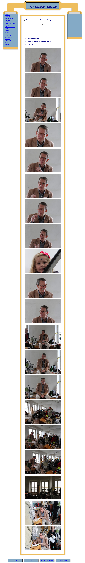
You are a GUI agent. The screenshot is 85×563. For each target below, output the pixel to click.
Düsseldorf (8, 35)
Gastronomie (9, 18)
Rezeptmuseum (9, 46)
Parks (6, 29)
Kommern (7, 39)
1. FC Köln (8, 22)
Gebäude (7, 15)
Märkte (7, 32)
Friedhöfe (8, 20)
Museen (7, 30)
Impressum (63, 560)
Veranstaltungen (10, 23)
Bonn (6, 34)
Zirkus (7, 25)
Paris (31, 560)
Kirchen (7, 17)
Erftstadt (8, 41)
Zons (6, 42)
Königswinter (9, 37)
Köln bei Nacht (10, 27)
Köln (15, 560)
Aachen (7, 44)
